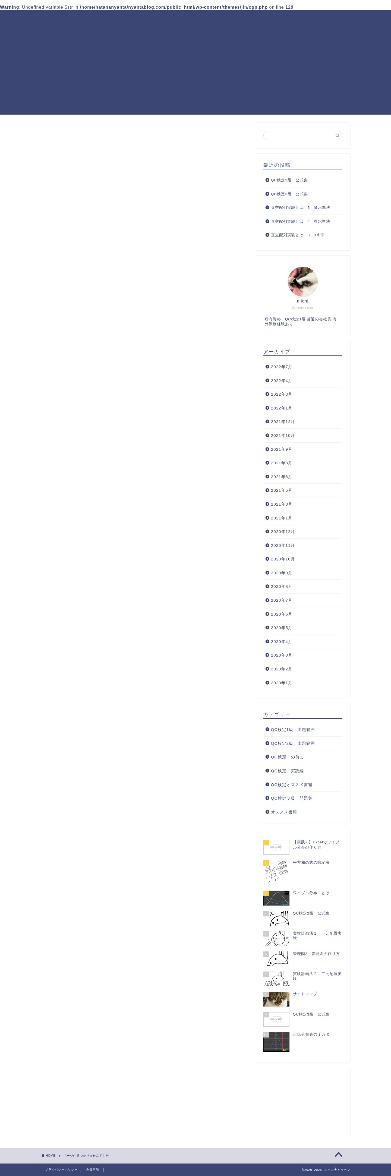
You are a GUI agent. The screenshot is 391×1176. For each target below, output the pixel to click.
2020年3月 (281, 655)
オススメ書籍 (76, 406)
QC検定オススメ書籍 (133, 29)
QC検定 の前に (79, 377)
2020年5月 (281, 627)
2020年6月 (281, 614)
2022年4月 (281, 380)
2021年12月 (283, 421)
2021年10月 (283, 435)
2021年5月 (281, 490)
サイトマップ (181, 29)
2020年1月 (281, 682)
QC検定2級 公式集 (289, 180)
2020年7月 (281, 600)
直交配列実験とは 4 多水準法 (300, 221)
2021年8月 (281, 463)
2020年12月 (283, 531)
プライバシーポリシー (61, 1169)
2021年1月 (281, 518)
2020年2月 (281, 669)
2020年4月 (281, 641)
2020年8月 (281, 586)
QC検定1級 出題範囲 (161, 18)
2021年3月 (281, 504)
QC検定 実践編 (326, 18)
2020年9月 (281, 572)
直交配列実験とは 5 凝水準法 (300, 208)
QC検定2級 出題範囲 (219, 18)
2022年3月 (281, 394)
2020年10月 (283, 559)
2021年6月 (281, 476)
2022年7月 (281, 366)
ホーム (119, 18)
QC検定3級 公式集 (289, 194)
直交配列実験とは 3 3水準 (297, 235)
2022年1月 (281, 408)
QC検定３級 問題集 (276, 18)
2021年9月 (281, 449)
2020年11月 (283, 545)
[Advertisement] (195, 77)
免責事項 (92, 1169)
